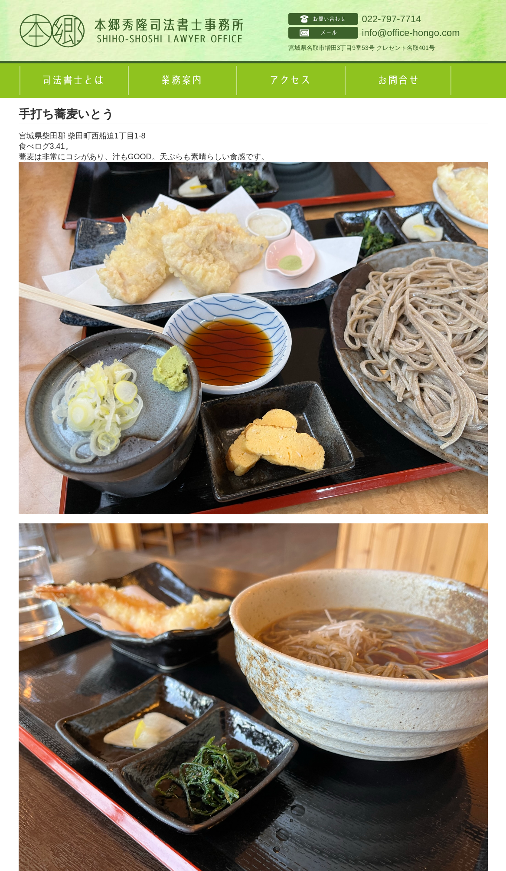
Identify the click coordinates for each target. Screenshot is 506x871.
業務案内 (181, 80)
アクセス (289, 80)
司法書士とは (73, 80)
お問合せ (398, 80)
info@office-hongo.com (411, 32)
